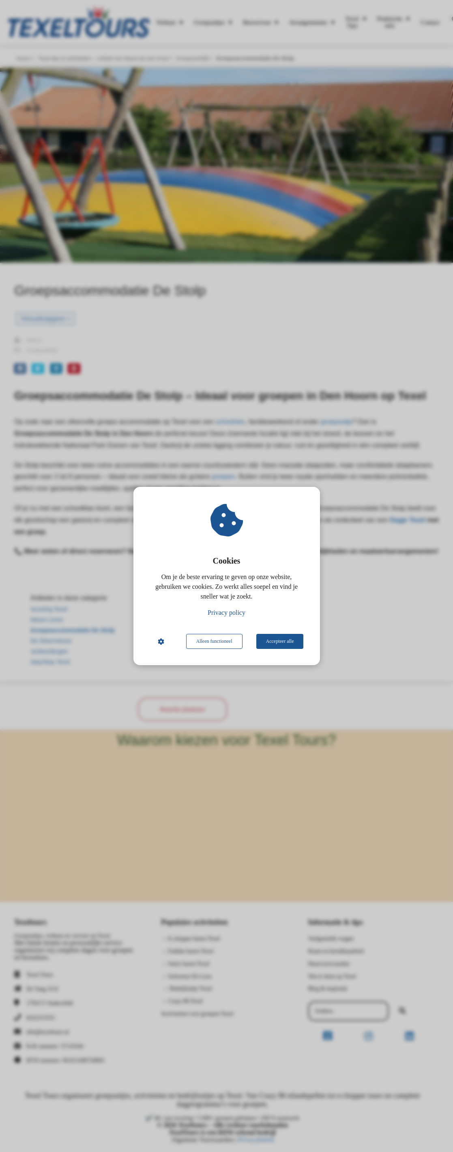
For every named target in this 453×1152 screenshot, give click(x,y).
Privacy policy (226, 612)
